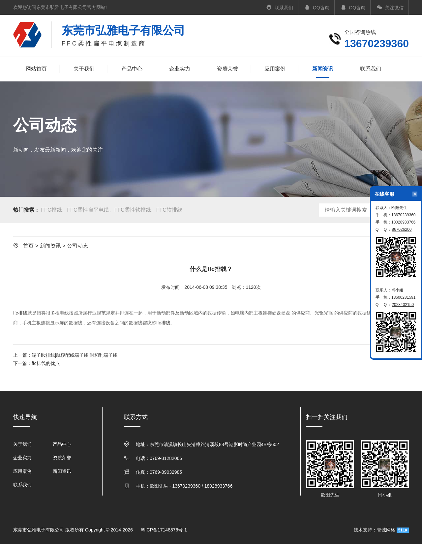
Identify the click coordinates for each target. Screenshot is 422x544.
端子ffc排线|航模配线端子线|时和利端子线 (74, 355)
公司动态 (77, 246)
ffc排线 (20, 313)
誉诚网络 (386, 529)
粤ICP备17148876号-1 (164, 529)
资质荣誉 (227, 69)
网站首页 (36, 69)
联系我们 (370, 69)
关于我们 (84, 69)
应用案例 (275, 69)
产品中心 (131, 69)
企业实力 (179, 69)
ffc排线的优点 (46, 363)
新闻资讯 (322, 69)
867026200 (401, 229)
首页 (28, 246)
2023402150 (403, 304)
